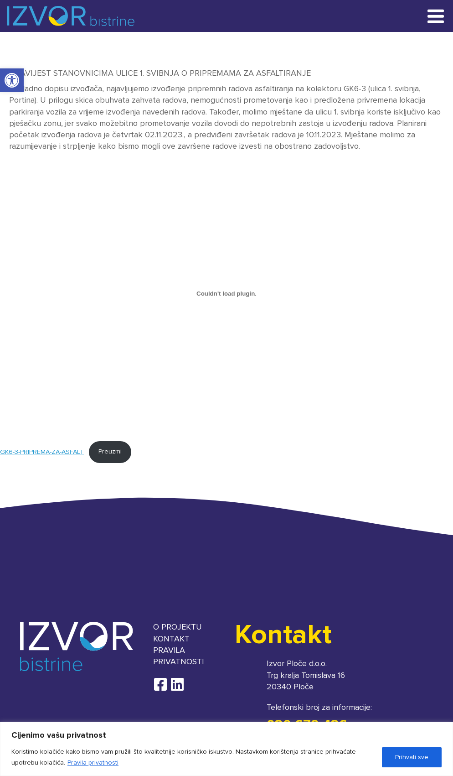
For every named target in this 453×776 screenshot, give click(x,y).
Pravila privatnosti (92, 763)
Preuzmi (110, 451)
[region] (226, 749)
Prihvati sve (411, 757)
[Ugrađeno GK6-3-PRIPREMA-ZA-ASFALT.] (226, 293)
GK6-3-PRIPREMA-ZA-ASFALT (42, 451)
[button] (12, 80)
